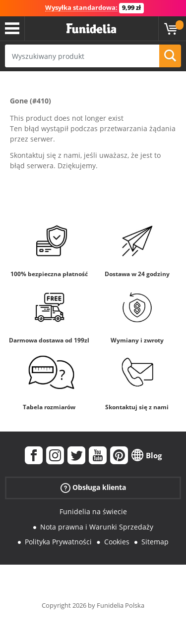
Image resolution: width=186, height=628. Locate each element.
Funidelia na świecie (93, 511)
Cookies (116, 541)
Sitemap (155, 541)
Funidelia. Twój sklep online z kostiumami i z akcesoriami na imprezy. (91, 28)
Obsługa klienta (93, 488)
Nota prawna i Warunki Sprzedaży (96, 526)
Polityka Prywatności (58, 541)
